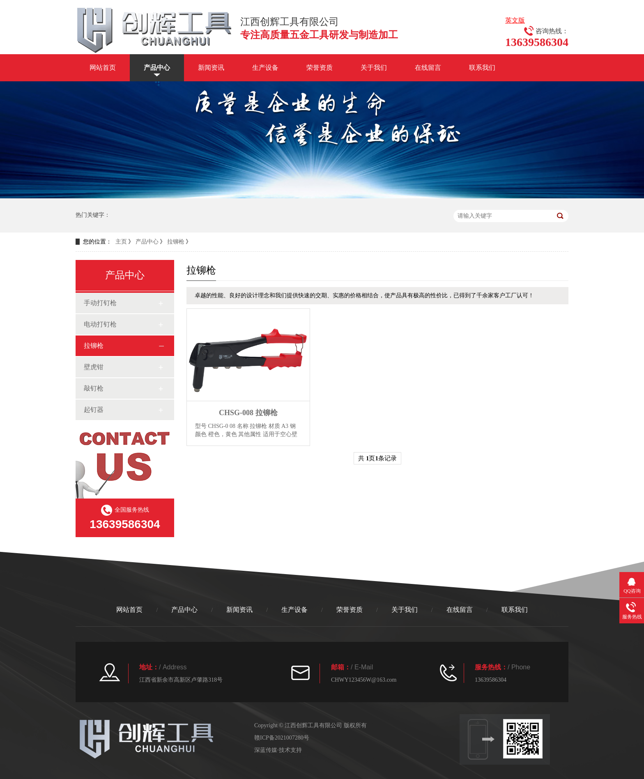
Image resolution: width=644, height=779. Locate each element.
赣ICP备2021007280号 (281, 738)
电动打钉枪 (100, 324)
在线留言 (428, 67)
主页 (121, 242)
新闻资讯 (211, 67)
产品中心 (157, 67)
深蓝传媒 (265, 750)
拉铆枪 (175, 242)
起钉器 (94, 409)
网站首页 (103, 67)
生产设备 (265, 67)
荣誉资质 (319, 67)
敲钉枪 (94, 388)
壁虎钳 (94, 366)
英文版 (515, 20)
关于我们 (374, 67)
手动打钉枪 (100, 302)
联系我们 (482, 67)
